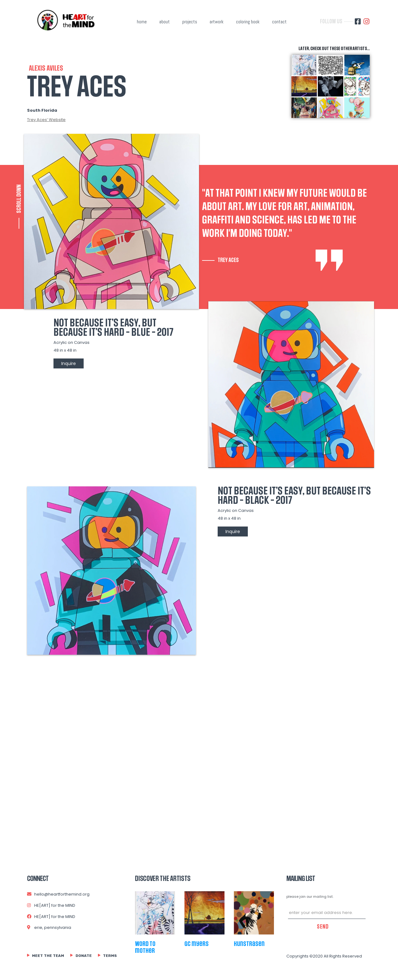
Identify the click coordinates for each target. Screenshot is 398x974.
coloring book (248, 22)
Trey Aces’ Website (46, 120)
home (142, 22)
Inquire (68, 363)
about (164, 22)
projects (189, 22)
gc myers (196, 944)
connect (38, 879)
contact (279, 22)
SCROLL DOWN (18, 199)
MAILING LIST (300, 879)
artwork (217, 22)
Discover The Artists (163, 879)
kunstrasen (249, 944)
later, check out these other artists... (334, 49)
